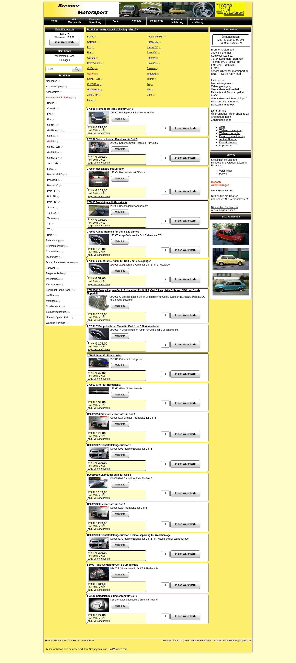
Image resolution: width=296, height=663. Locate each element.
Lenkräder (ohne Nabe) (60, 290)
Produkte (64, 75)
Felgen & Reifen (56, 273)
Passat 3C (54, 185)
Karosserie (54, 284)
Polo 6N (53, 202)
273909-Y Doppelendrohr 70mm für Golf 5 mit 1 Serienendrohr (123, 326)
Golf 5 (52, 141)
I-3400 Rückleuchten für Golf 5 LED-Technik (112, 564)
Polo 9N (53, 196)
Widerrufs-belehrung (177, 21)
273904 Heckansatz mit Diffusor (105, 168)
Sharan (52, 207)
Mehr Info (120, 118)
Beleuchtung (55, 240)
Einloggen (64, 60)
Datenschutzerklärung (232, 136)
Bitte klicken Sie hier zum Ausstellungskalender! (224, 209)
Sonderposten (55, 306)
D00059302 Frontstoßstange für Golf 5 (109, 445)
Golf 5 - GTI (55, 147)
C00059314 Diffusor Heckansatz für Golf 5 (111, 414)
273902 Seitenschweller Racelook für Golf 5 (112, 139)
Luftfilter (52, 295)
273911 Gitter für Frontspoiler (104, 355)
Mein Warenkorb (64, 29)
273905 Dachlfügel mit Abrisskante (107, 202)
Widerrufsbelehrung (230, 130)
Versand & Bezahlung (95, 21)
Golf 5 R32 (54, 158)
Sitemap (177, 640)
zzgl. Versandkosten (99, 133)
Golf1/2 (52, 125)
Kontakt (136, 20)
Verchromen (225, 170)
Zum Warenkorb (64, 42)
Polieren (223, 173)
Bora (51, 235)
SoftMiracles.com (118, 649)
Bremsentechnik (57, 246)
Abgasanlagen (56, 86)
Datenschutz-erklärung (197, 21)
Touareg (53, 213)
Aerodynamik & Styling (61, 97)
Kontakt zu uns (228, 142)
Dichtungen (54, 257)
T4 (50, 224)
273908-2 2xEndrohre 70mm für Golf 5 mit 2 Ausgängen (119, 261)
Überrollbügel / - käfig (59, 317)
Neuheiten (53, 81)
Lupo (51, 169)
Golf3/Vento (55, 130)
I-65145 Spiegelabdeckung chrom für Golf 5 (112, 596)
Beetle (52, 103)
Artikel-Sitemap (228, 139)
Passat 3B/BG (57, 174)
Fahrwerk (53, 268)
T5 (50, 229)
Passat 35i (54, 180)
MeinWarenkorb (74, 21)
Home (53, 20)
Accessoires (54, 92)
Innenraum (54, 279)
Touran (53, 218)
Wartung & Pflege (57, 323)
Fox (50, 119)
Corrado (53, 108)
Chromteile (54, 251)
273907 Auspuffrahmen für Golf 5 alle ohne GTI (114, 231)
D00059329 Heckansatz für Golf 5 (106, 504)
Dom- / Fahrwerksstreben (62, 262)
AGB (115, 20)
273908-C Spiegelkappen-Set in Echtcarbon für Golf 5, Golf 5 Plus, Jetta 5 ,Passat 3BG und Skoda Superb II (143, 292)
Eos (50, 114)
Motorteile (53, 301)
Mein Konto (156, 20)
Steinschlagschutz (58, 312)
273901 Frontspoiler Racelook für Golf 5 (110, 109)
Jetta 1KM (54, 163)
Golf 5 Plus (54, 152)
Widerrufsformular (229, 133)
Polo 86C (53, 191)
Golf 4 (52, 136)
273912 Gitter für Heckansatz (104, 384)
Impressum (225, 145)
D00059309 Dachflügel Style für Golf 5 (109, 474)
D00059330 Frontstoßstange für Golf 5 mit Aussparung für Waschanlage (129, 535)
